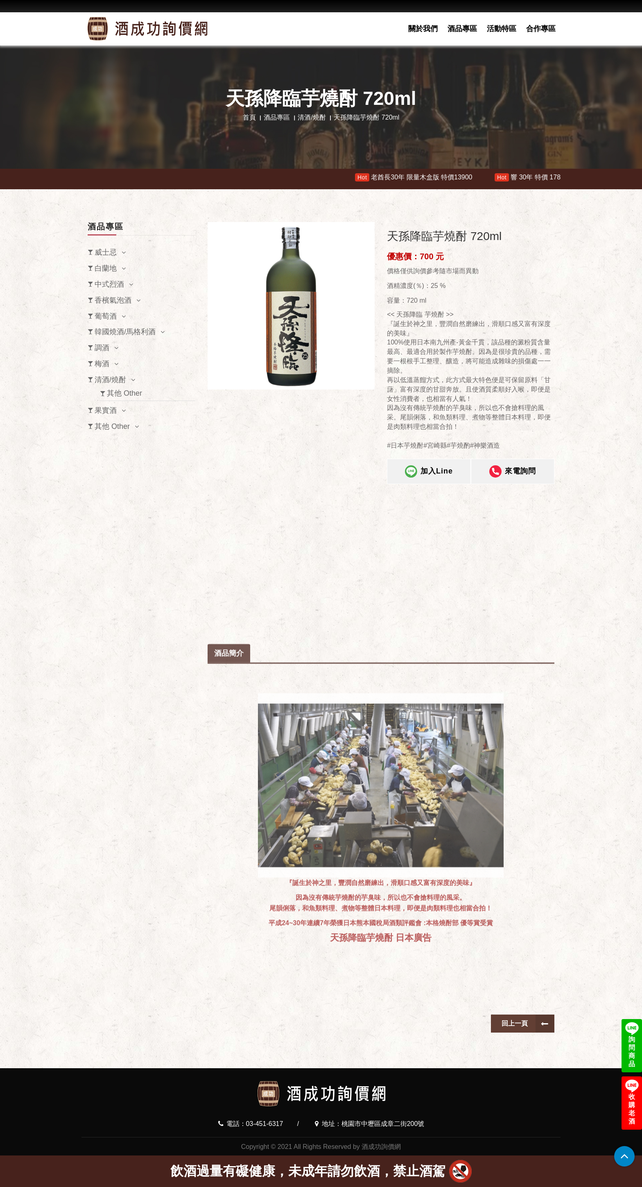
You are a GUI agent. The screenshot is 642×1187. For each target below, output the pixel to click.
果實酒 (106, 410)
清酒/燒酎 (312, 117)
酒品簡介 (229, 849)
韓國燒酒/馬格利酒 (125, 332)
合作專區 (541, 29)
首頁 (249, 117)
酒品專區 (462, 29)
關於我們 (423, 29)
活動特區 (501, 29)
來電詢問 (512, 471)
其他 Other (124, 393)
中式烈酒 (109, 284)
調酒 (102, 348)
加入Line (429, 471)
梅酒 (102, 364)
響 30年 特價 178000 (540, 177)
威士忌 (106, 252)
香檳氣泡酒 (113, 300)
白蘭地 (106, 268)
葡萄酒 (106, 316)
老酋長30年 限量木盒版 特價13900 (420, 177)
